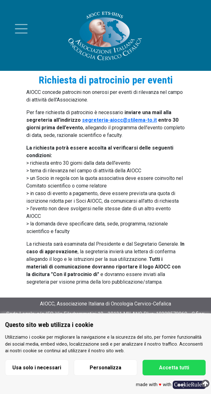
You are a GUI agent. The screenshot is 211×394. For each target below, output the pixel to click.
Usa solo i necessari (36, 368)
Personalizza (105, 368)
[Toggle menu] (21, 29)
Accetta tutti (174, 368)
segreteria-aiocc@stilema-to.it (119, 120)
